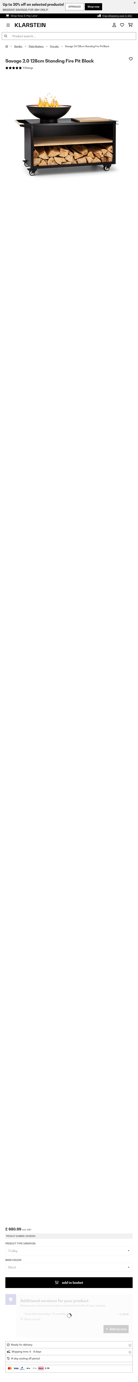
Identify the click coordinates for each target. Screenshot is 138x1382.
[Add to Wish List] (131, 59)
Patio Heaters (36, 46)
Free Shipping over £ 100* (117, 15)
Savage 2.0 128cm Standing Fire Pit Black (87, 46)
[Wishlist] (122, 25)
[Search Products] (69, 36)
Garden (18, 46)
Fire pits (54, 46)
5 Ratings (28, 68)
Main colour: (13, 1260)
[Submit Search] (5, 36)
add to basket (69, 1283)
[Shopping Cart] (130, 25)
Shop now (93, 6)
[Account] (114, 25)
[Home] (9, 46)
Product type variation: (20, 1243)
